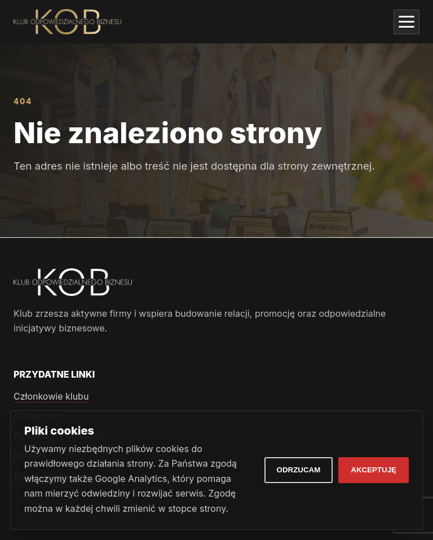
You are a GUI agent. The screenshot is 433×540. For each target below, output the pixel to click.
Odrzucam (299, 470)
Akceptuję (373, 470)
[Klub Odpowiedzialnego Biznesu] (67, 21)
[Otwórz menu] (406, 22)
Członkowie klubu (51, 396)
